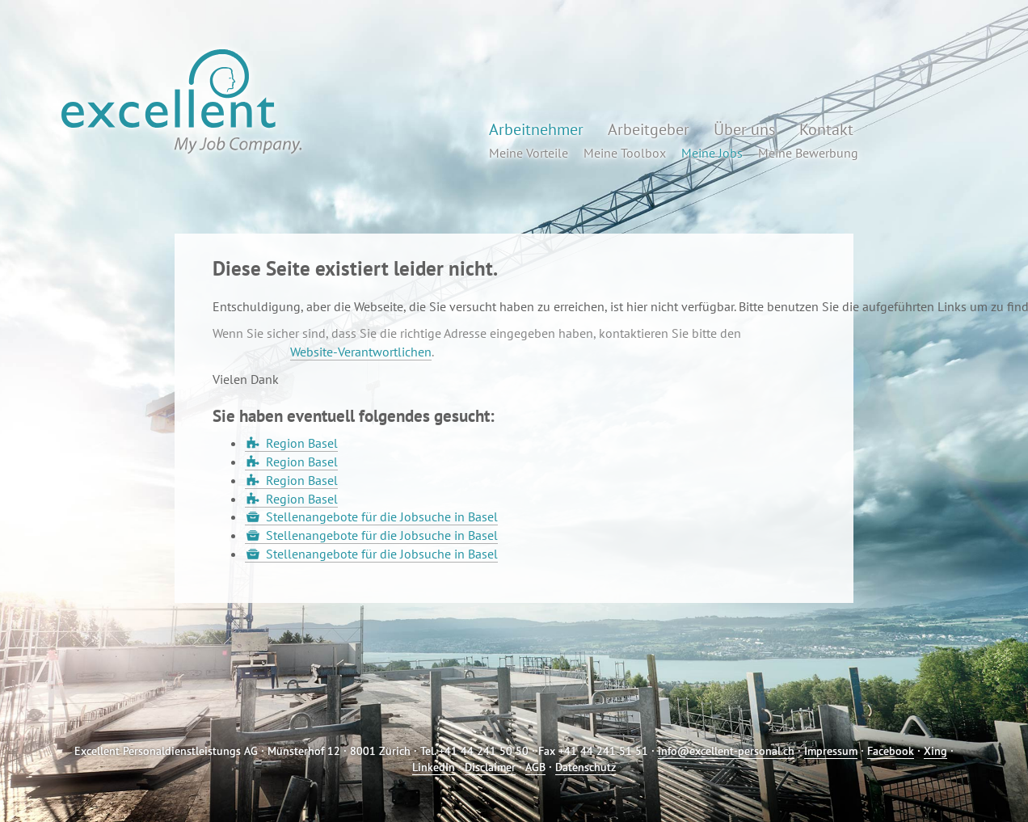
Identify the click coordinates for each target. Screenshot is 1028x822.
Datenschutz (585, 767)
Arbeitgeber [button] (648, 129)
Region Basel (302, 443)
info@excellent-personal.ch (726, 751)
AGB (535, 767)
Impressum (830, 751)
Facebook (890, 751)
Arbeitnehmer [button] (536, 129)
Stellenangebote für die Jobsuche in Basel (382, 516)
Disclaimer (490, 767)
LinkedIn (433, 767)
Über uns (744, 129)
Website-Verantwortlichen (361, 352)
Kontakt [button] (826, 129)
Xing (935, 751)
